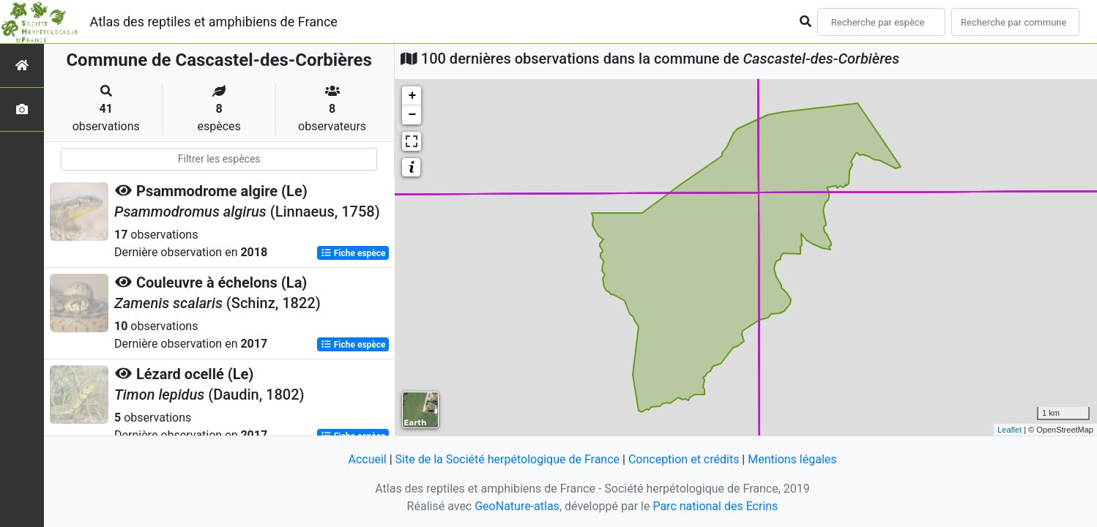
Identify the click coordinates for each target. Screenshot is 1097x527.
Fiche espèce (353, 253)
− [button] (412, 115)
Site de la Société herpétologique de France (507, 459)
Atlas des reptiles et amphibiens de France (214, 21)
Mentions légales (792, 459)
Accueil (367, 459)
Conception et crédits (684, 459)
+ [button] (412, 96)
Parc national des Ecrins (715, 506)
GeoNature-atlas (517, 506)
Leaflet (1009, 429)
